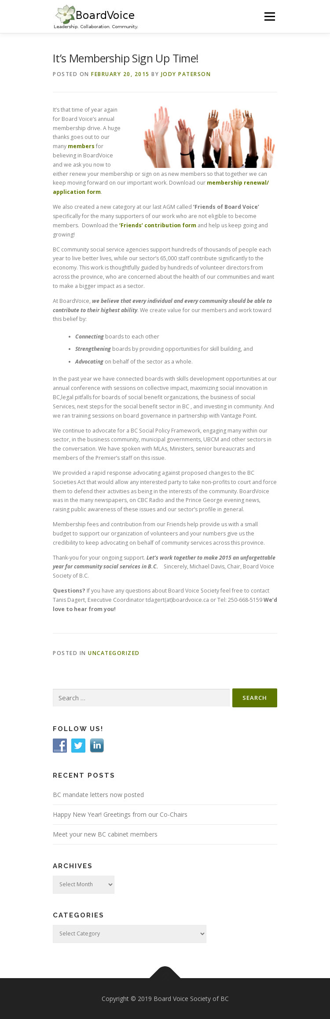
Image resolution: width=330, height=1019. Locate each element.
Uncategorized (114, 653)
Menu (269, 16)
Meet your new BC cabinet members (105, 834)
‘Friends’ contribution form (157, 225)
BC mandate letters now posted (98, 794)
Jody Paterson (186, 74)
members (81, 146)
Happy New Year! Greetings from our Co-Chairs (120, 814)
